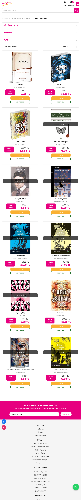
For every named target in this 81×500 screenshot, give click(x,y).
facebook (41, 481)
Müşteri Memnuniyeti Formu (40, 425)
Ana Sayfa (5, 18)
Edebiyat (29, 18)
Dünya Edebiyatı (41, 18)
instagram (40, 478)
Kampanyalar (40, 441)
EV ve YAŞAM (40, 463)
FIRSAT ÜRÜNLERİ (40, 469)
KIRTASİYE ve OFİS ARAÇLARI (40, 460)
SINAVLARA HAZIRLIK (40, 453)
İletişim (40, 410)
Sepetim (71, 3)
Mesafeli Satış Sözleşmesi (40, 438)
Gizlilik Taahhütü (40, 428)
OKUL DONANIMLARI (40, 456)
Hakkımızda (40, 407)
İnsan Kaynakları (40, 413)
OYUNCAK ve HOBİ (40, 466)
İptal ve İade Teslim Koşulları (40, 435)
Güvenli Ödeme (40, 431)
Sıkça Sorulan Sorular (40, 422)
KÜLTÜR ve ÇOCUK (17, 18)
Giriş (65, 5)
